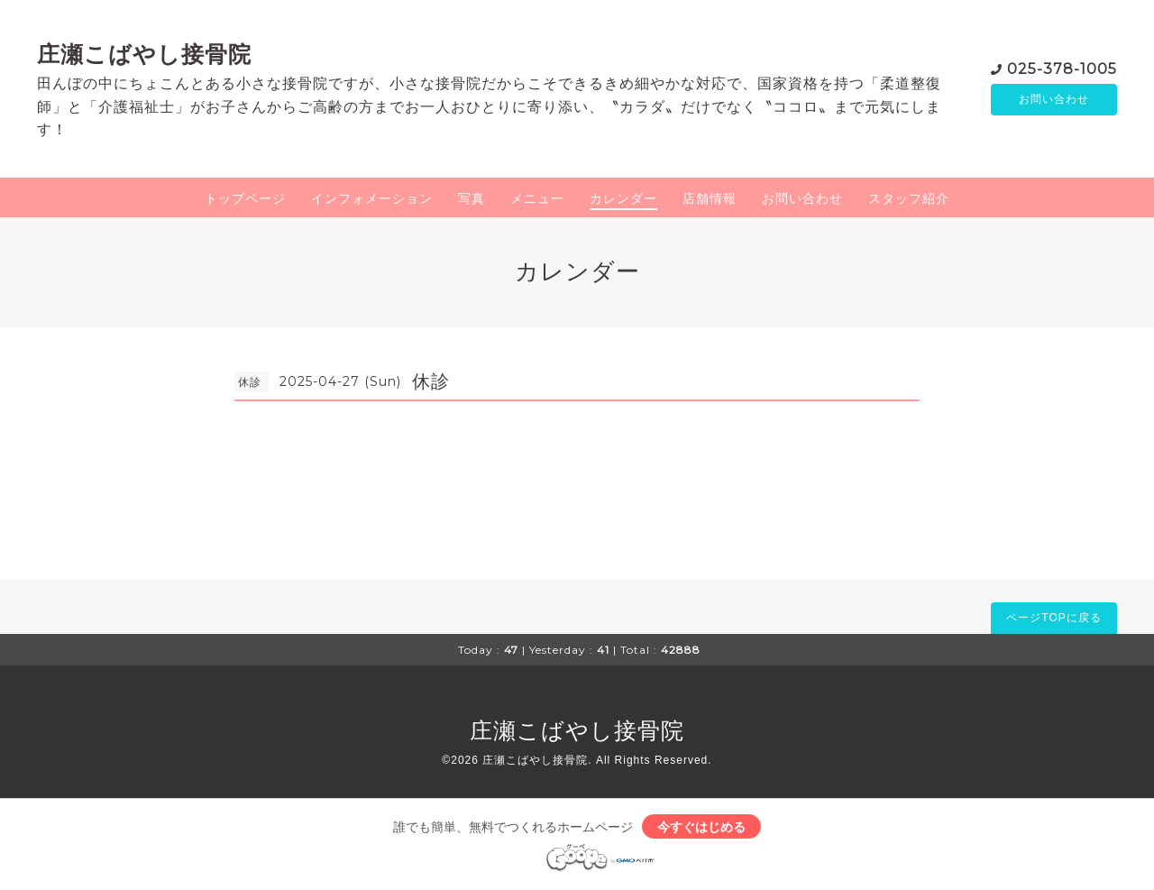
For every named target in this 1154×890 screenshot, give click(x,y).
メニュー (537, 198)
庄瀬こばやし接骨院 (144, 54)
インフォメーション (372, 198)
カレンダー (623, 198)
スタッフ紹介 (908, 198)
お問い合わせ (1053, 99)
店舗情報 (709, 198)
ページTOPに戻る (1053, 617)
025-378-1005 (1062, 67)
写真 (471, 198)
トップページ (245, 198)
